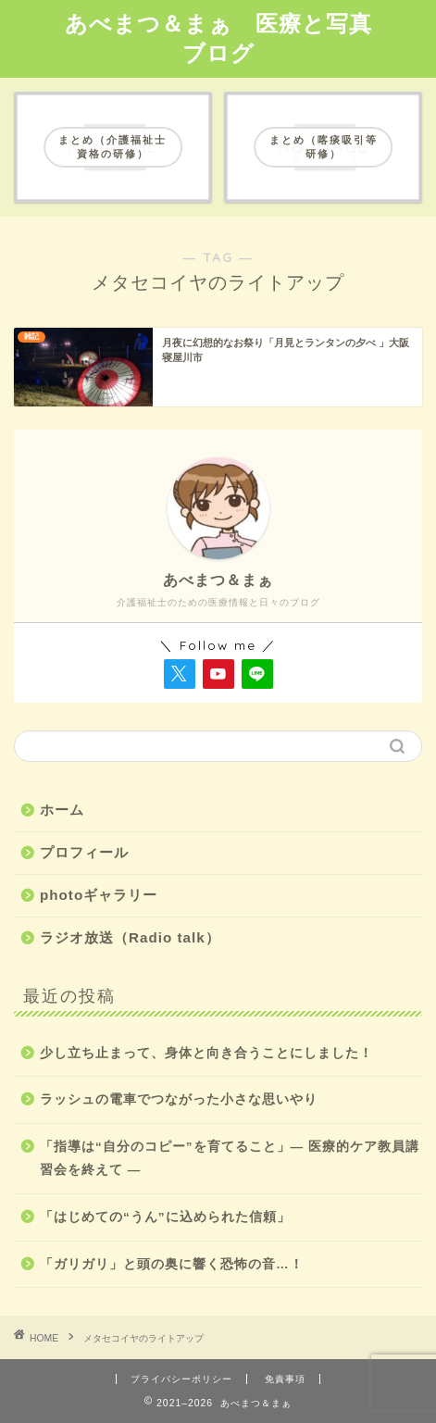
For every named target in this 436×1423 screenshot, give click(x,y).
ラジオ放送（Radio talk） (130, 937)
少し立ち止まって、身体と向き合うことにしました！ (206, 1053)
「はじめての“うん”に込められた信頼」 (165, 1217)
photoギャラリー (98, 895)
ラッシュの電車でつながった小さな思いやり (179, 1099)
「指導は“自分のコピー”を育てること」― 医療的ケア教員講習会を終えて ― (229, 1159)
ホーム (62, 810)
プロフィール (84, 852)
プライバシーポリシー (181, 1379)
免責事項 (285, 1379)
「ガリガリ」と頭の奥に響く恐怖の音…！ (172, 1264)
